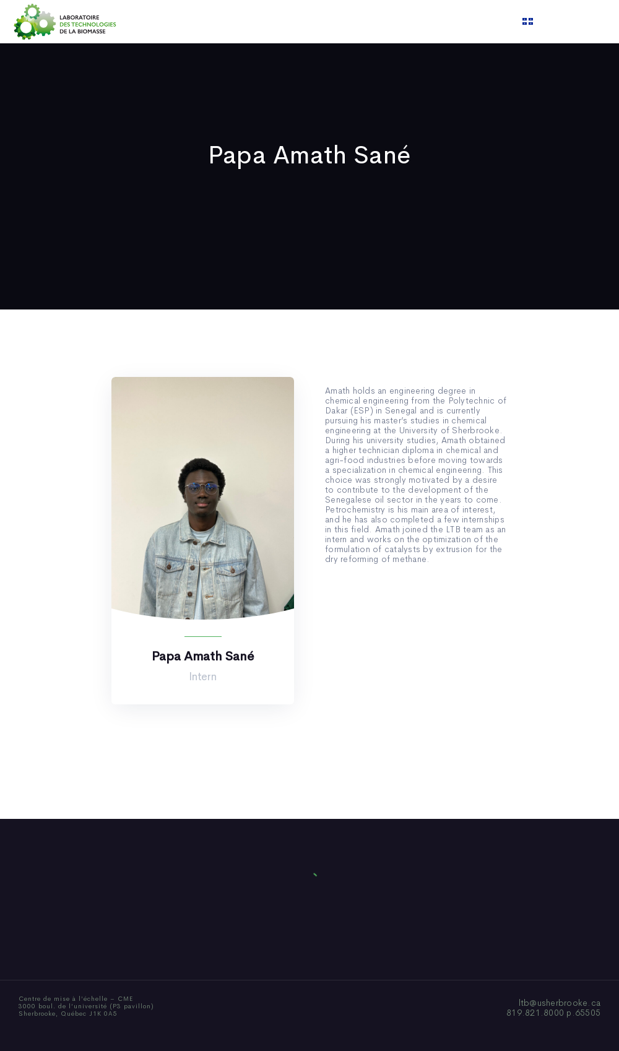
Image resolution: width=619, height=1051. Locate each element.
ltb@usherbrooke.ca (560, 1002)
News (346, 21)
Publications (293, 21)
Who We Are (225, 21)
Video (384, 21)
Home (171, 21)
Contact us (436, 21)
